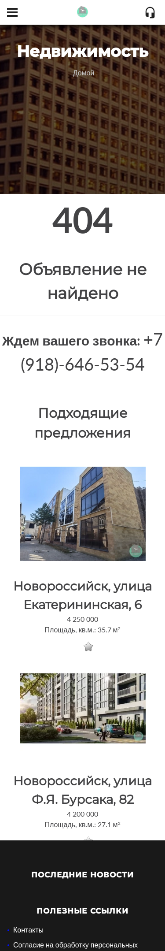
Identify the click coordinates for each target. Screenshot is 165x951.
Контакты (28, 929)
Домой (84, 72)
